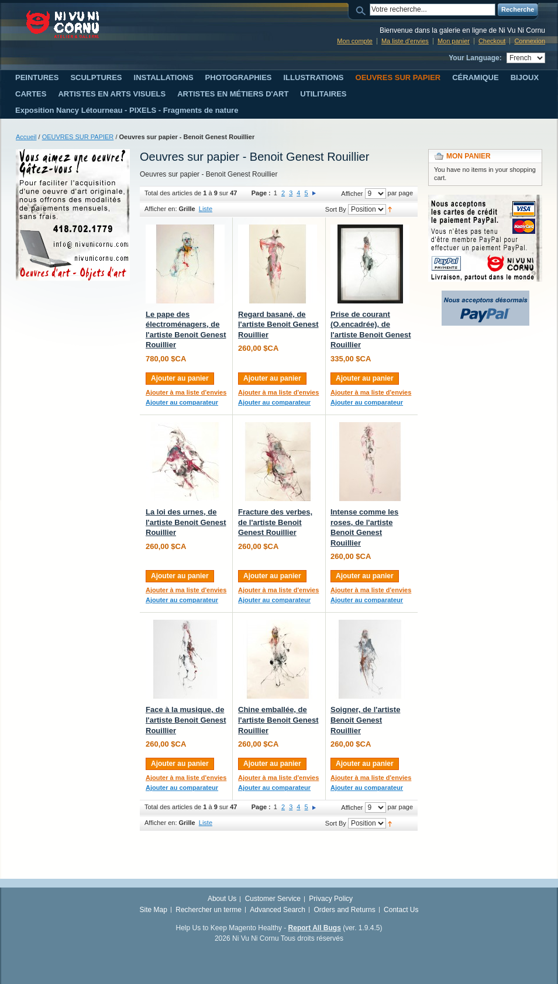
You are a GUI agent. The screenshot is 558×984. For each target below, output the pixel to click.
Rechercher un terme (208, 910)
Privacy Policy (331, 899)
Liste (205, 208)
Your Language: (475, 58)
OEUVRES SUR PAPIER (78, 136)
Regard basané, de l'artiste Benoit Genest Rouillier (278, 324)
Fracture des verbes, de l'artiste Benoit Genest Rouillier (275, 522)
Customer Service (273, 899)
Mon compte (355, 40)
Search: (363, 10)
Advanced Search (277, 910)
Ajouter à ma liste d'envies (186, 392)
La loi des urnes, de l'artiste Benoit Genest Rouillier (186, 522)
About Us (222, 899)
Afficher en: (160, 208)
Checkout (491, 40)
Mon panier (454, 40)
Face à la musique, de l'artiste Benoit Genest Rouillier (186, 719)
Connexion (529, 40)
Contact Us (401, 910)
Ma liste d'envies (405, 40)
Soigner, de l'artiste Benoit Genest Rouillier (365, 719)
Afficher (352, 193)
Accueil (26, 136)
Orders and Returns (344, 910)
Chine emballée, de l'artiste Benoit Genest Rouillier (278, 719)
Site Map (153, 910)
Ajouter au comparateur (182, 402)
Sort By (335, 209)
